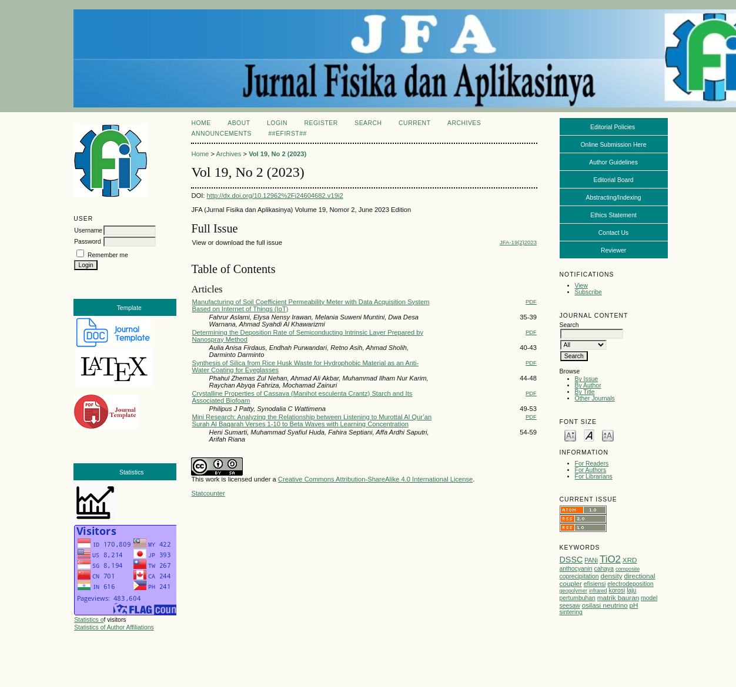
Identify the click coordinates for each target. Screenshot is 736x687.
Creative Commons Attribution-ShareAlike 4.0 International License (375, 479)
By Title (585, 392)
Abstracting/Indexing (613, 197)
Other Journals (595, 398)
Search (368, 123)
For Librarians (594, 476)
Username (88, 230)
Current (414, 123)
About (239, 123)
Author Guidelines (613, 162)
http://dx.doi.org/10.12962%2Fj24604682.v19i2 (275, 195)
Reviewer (613, 250)
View (581, 285)
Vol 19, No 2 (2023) (277, 153)
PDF (531, 301)
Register (320, 123)
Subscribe (588, 292)
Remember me (108, 255)
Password (87, 241)
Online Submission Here (614, 145)
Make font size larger (608, 435)
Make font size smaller (570, 435)
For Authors (591, 470)
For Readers (592, 463)
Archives (464, 123)
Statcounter (208, 493)
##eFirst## (288, 133)
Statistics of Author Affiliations (114, 627)
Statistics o (88, 620)
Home (200, 123)
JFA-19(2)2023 (518, 242)
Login (277, 123)
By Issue (586, 379)
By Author (588, 385)
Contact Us (613, 233)
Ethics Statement (613, 215)
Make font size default (589, 435)
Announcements (221, 133)
